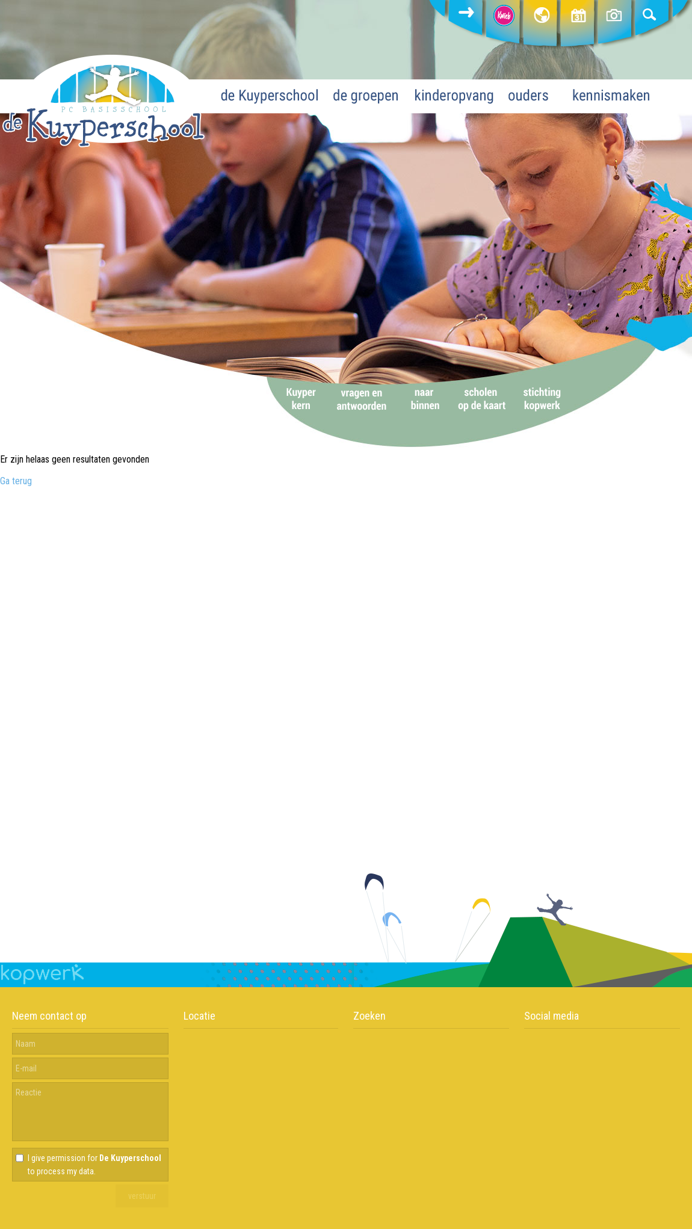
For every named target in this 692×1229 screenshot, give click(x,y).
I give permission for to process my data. (94, 1164)
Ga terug (16, 481)
